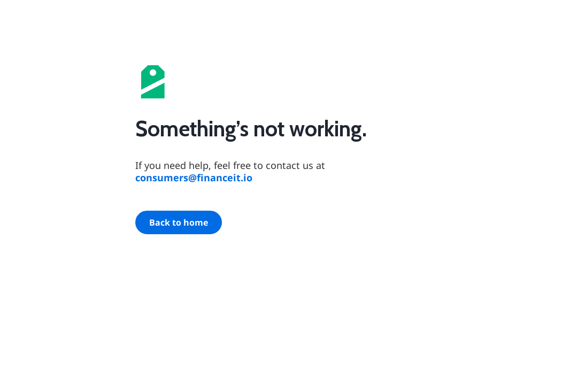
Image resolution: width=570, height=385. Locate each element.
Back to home (178, 222)
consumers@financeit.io (193, 177)
